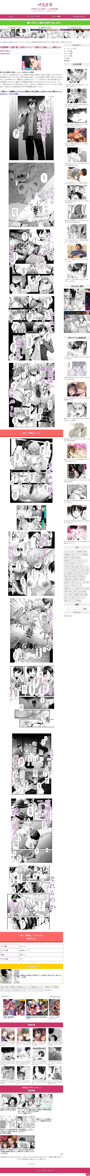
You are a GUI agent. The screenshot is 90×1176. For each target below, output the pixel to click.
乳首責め (12, 987)
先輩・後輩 (4, 987)
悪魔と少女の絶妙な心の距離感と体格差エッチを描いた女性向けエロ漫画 (55, 1044)
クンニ (27, 987)
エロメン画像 (68, 54)
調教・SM (49, 987)
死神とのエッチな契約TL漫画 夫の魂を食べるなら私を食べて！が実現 (39, 1044)
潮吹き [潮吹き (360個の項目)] (78, 558)
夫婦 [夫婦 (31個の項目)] (73, 598)
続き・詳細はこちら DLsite (31, 937)
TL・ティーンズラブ (33, 16)
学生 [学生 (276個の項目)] (66, 564)
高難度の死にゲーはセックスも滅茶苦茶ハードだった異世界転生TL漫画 (7, 1082)
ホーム (11, 16)
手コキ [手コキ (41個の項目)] (66, 595)
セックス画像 (56, 16)
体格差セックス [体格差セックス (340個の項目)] (69, 561)
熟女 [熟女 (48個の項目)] (77, 589)
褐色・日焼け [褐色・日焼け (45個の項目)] (68, 592)
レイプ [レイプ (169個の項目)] (86, 567)
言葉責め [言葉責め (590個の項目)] (79, 552)
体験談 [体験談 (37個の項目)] (76, 595)
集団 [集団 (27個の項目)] (66, 601)
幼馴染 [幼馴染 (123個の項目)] (70, 573)
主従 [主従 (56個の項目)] (73, 586)
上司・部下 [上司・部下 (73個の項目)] (86, 582)
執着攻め (20, 987)
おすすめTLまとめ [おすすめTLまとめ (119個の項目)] (79, 573)
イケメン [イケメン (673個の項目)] (67, 552)
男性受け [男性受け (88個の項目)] (82, 579)
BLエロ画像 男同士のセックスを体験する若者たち (77, 183)
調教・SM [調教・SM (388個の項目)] (67, 558)
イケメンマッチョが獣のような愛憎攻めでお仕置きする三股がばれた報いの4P (55, 1082)
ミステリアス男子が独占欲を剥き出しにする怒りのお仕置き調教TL (39, 1082)
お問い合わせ (68, 616)
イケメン (41, 987)
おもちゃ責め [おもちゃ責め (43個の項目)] (82, 592)
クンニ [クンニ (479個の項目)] (79, 555)
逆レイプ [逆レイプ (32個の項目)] (67, 598)
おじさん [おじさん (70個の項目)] (67, 586)
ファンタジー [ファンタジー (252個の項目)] (79, 564)
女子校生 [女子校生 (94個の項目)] (75, 579)
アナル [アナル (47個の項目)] (83, 589)
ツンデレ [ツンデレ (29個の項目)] (82, 598)
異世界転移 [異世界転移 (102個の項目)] (68, 579)
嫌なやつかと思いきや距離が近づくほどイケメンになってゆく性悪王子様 (7, 1044)
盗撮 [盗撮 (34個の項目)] (86, 595)
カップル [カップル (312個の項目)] (77, 561)
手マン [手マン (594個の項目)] (73, 552)
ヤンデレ (23, 990)
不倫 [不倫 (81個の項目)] (73, 582)
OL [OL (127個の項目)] (65, 573)
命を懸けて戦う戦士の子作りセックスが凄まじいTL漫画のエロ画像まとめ (55, 1063)
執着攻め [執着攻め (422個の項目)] (85, 555)
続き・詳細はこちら (31, 433)
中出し (9, 990)
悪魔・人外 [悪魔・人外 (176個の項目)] (79, 567)
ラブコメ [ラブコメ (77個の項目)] (78, 582)
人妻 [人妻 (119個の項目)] (87, 573)
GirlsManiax (55, 997)
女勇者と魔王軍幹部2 (8, 1017)
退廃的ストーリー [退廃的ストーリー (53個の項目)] (70, 589)
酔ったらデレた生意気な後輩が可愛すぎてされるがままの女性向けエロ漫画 (39, 1063)
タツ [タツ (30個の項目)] (77, 598)
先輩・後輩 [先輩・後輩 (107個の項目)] (72, 576)
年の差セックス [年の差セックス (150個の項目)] (76, 570)
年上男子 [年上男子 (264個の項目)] (71, 564)
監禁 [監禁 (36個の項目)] (81, 595)
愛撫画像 (67, 61)
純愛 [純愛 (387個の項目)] (73, 558)
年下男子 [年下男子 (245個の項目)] (67, 567)
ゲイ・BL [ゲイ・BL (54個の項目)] (78, 586)
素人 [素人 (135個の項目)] (83, 570)
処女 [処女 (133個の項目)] (87, 570)
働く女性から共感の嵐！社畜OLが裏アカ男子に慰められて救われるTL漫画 (7, 1063)
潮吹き (56, 987)
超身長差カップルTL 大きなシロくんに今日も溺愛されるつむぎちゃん (23, 1082)
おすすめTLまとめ (78, 16)
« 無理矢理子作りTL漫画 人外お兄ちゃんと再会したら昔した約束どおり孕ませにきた (23, 1160)
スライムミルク (7, 1019)
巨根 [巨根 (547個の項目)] (85, 552)
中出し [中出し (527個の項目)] (73, 555)
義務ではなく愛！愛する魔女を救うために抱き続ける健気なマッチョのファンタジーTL (23, 1063)
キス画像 (67, 59)
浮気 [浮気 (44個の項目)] (75, 592)
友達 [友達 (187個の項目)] (73, 567)
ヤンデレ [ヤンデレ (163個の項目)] (67, 570)
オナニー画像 (68, 56)
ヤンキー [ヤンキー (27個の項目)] (71, 601)
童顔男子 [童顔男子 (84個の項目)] (67, 582)
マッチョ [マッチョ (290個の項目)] (84, 561)
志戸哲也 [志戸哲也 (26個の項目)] (78, 601)
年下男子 (16, 990)
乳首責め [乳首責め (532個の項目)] (67, 555)
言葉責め (34, 987)
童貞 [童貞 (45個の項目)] (87, 589)
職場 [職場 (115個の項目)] (66, 576)
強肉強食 (28, 1019)
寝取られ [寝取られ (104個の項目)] (82, 576)
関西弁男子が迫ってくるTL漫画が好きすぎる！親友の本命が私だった (23, 1044)
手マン (3, 990)
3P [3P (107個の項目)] (78, 576)
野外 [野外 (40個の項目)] (71, 595)
